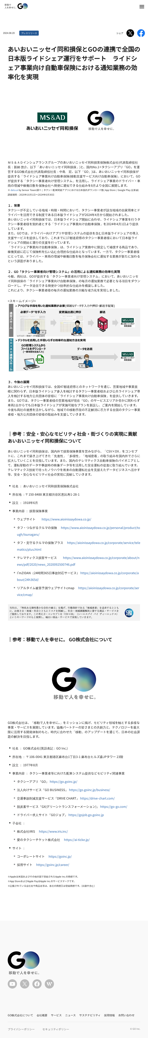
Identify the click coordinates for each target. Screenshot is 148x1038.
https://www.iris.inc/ (53, 831)
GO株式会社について (20, 1015)
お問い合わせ (126, 1015)
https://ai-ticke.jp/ (77, 839)
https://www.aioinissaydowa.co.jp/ (66, 519)
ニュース (70, 1015)
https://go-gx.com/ (113, 806)
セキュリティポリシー (55, 1029)
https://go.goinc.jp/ (63, 781)
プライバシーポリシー (21, 1029)
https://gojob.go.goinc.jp (86, 814)
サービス (56, 1015)
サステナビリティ (90, 1015)
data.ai (14, 190)
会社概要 (42, 1015)
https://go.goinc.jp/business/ (89, 789)
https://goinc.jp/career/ (52, 864)
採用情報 (109, 1015)
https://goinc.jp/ (60, 856)
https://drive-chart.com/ (97, 798)
